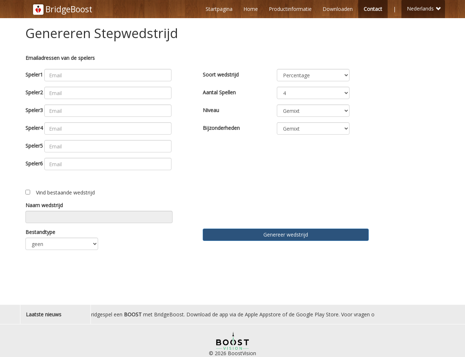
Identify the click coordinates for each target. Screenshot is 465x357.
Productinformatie (290, 8)
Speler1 (34, 74)
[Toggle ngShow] (27, 192)
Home (250, 8)
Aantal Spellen (219, 92)
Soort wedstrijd (221, 74)
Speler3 (34, 110)
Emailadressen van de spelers (60, 57)
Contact (373, 8)
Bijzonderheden (221, 127)
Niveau (211, 110)
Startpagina (219, 8)
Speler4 (34, 127)
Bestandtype (40, 232)
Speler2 (34, 92)
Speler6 (34, 163)
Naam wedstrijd (44, 205)
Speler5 (34, 145)
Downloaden (338, 8)
